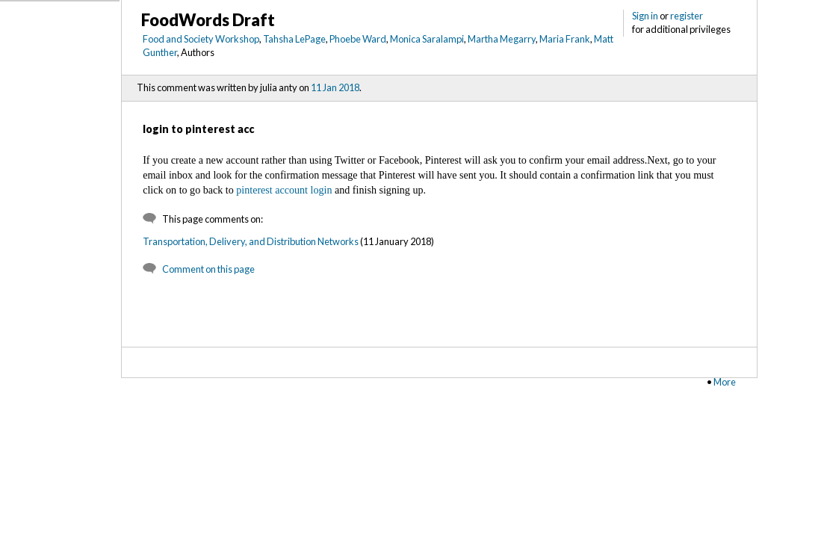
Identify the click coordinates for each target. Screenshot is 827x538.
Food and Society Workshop (201, 39)
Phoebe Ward (357, 39)
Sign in (645, 16)
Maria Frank (564, 39)
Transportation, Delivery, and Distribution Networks (251, 241)
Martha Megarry (502, 39)
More (724, 382)
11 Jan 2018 (335, 87)
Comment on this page (208, 269)
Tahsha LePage (294, 39)
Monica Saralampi (427, 39)
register (686, 16)
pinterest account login (284, 190)
